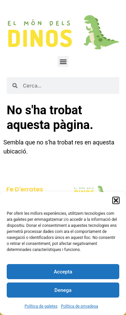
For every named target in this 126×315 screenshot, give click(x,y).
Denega (63, 290)
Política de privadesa (79, 306)
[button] (116, 200)
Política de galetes (41, 306)
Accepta (63, 272)
